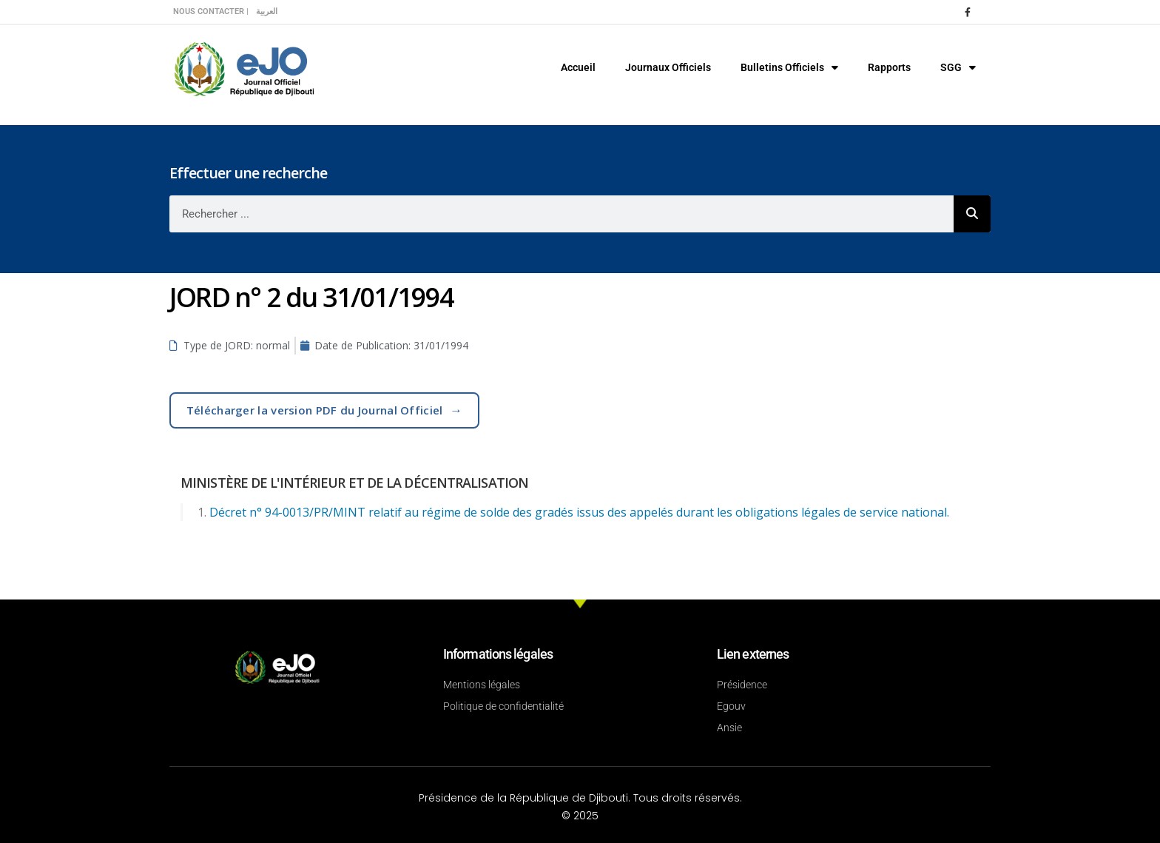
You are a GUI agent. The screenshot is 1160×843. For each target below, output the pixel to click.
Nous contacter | (211, 11)
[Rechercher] (972, 213)
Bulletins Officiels (789, 67)
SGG (958, 67)
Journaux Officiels (668, 67)
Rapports (889, 67)
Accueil (578, 67)
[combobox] (561, 213)
